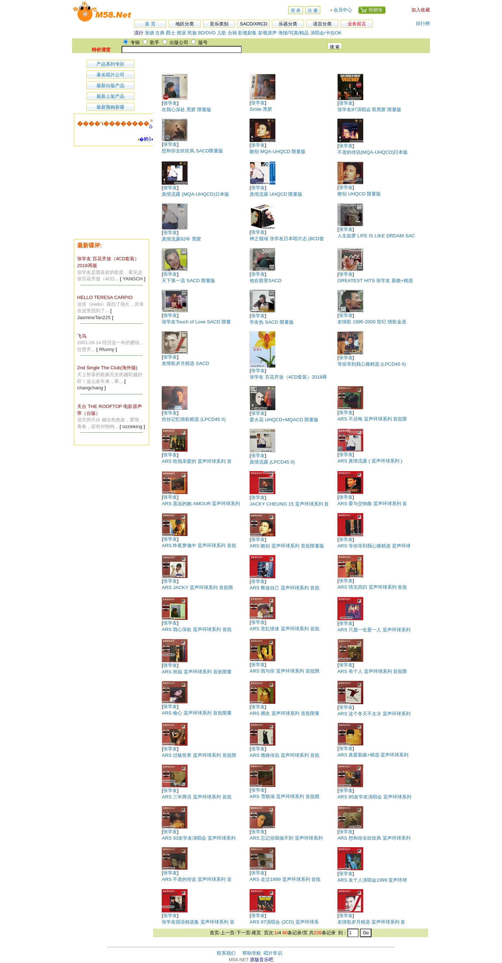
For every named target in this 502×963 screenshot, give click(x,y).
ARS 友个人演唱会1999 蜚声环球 (372, 880)
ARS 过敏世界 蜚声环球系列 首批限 (199, 755)
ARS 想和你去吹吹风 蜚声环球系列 (374, 838)
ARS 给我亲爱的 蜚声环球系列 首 (197, 461)
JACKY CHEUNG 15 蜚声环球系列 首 (289, 504)
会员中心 (342, 10)
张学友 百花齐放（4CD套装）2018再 (288, 377)
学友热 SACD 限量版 (271, 322)
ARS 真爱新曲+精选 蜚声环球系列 (373, 755)
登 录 (295, 10)
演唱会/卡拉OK (326, 32)
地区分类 (184, 24)
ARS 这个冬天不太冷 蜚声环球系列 (374, 713)
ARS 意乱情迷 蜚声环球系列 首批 (284, 628)
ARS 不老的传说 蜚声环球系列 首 (197, 879)
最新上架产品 (110, 96)
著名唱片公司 (110, 74)
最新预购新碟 (110, 107)
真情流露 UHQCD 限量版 (276, 194)
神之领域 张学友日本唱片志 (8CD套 (287, 238)
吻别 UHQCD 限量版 (359, 193)
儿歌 (221, 32)
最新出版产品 (110, 85)
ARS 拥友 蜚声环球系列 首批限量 (284, 713)
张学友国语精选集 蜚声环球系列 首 (198, 922)
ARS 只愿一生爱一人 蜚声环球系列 (374, 629)
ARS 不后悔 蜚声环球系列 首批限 (372, 419)
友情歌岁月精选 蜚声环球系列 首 (371, 922)
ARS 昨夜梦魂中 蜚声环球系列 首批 (199, 545)
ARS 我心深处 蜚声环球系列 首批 (197, 629)
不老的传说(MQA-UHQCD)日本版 (372, 152)
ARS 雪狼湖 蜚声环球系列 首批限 (284, 796)
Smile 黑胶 (261, 109)
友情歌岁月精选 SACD (185, 363)
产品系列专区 (110, 64)
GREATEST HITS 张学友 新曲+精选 (375, 280)
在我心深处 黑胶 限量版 (186, 109)
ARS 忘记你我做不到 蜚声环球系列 (286, 838)
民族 (192, 32)
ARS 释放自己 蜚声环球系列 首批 (284, 587)
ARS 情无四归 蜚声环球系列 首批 (372, 587)
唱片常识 (273, 953)
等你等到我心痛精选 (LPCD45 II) (371, 364)
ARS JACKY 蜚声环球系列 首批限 (197, 587)
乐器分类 (288, 24)
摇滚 (182, 32)
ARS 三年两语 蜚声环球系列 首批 (197, 797)
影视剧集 (247, 32)
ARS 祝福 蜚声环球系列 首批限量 (197, 671)
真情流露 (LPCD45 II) (272, 462)
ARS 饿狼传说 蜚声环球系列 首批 (284, 755)
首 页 (150, 24)
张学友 (170, 103)
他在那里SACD (265, 280)
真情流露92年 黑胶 (181, 239)
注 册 (312, 10)
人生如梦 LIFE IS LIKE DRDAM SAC (376, 235)
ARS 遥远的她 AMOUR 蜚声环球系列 (201, 503)
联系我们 (226, 953)
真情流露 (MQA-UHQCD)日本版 (195, 194)
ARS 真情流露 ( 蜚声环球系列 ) (369, 461)
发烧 (149, 32)
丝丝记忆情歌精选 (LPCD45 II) (194, 419)
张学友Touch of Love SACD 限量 (196, 321)
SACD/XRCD (253, 24)
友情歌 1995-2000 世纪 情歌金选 (371, 321)
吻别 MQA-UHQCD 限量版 (278, 151)
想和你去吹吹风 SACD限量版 (192, 150)
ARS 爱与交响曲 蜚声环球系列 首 (372, 503)
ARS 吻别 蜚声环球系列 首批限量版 (287, 546)
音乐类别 (219, 24)
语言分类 (322, 24)
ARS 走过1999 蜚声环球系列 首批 (285, 879)
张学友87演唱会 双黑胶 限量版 (369, 109)
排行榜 (423, 23)
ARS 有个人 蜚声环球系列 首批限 (372, 671)
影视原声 (267, 32)
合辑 (232, 32)
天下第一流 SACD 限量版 (188, 280)
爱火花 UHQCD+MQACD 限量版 (284, 419)
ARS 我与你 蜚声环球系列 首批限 (284, 671)
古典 (160, 32)
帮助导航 (251, 953)
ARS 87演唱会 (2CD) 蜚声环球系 (284, 922)
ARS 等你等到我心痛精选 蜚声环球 (374, 546)
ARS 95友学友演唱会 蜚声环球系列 (374, 797)
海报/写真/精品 (293, 32)
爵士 (170, 32)
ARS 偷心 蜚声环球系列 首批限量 (197, 713)
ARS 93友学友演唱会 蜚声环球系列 (199, 838)
